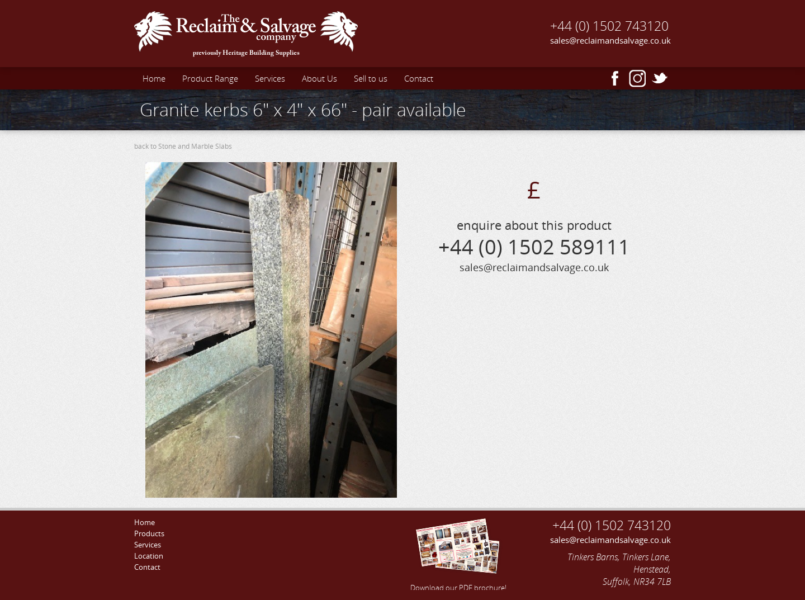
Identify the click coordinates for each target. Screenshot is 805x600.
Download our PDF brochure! (458, 553)
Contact (418, 78)
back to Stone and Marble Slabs (183, 146)
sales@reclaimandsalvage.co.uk (610, 40)
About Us (319, 78)
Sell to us (370, 78)
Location (148, 556)
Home (154, 78)
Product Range (210, 78)
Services (270, 78)
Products (149, 533)
